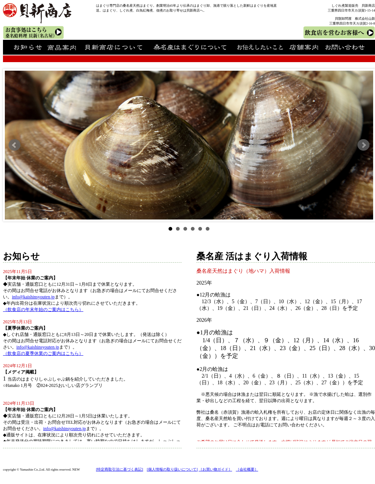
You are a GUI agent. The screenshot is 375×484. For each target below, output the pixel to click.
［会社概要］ (247, 469)
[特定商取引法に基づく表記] (119, 469)
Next (363, 145)
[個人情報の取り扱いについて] (172, 469)
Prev (14, 145)
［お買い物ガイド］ (215, 469)
